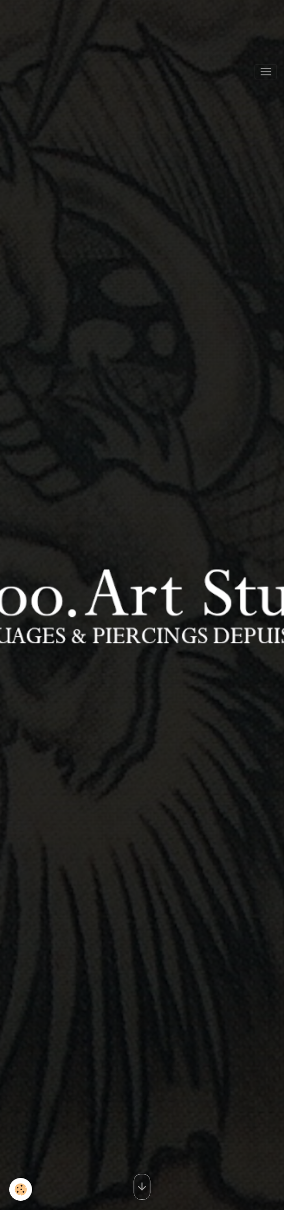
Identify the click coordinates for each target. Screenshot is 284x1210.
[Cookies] (20, 1189)
